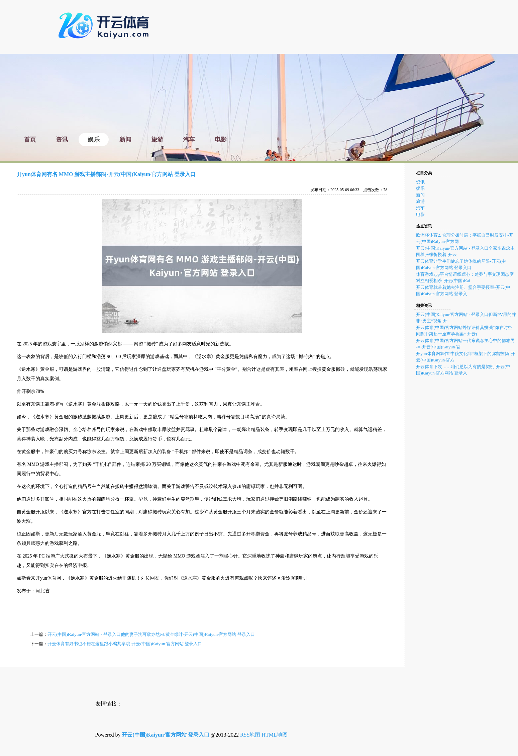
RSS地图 (250, 735)
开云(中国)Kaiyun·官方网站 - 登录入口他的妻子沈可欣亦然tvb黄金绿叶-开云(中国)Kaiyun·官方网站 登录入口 (151, 634)
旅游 (420, 201)
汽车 (420, 208)
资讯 (420, 181)
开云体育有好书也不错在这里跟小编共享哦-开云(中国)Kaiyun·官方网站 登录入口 (124, 643)
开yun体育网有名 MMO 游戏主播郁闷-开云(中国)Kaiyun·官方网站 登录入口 (106, 174)
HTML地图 (274, 735)
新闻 (420, 194)
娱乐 (420, 188)
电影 (420, 214)
